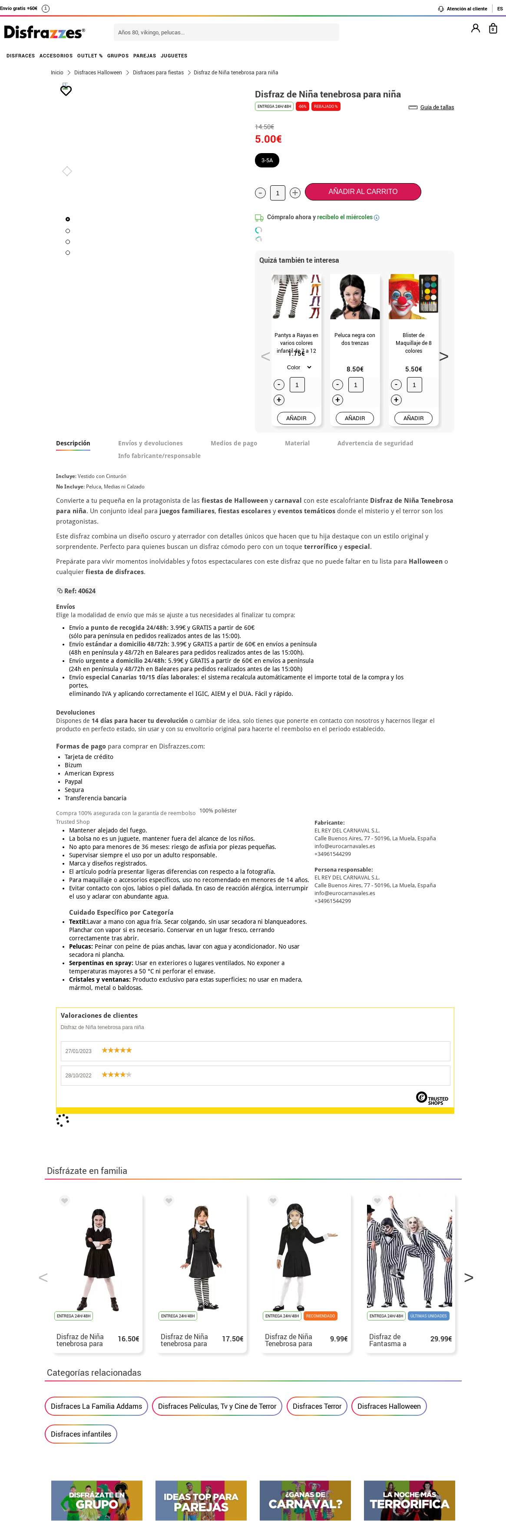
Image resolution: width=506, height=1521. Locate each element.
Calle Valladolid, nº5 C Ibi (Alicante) (372, 1413)
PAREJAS (144, 55)
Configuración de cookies (95, 1422)
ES (500, 8)
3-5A (267, 160)
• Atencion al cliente (82, 1401)
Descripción (73, 443)
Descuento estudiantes (91, 1359)
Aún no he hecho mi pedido (379, 1349)
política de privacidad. (284, 1168)
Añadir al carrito (363, 191)
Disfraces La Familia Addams (96, 1004)
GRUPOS (118, 55)
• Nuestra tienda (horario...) (95, 1349)
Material (297, 443)
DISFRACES (21, 55)
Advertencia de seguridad (375, 443)
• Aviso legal (70, 1391)
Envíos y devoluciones (150, 443)
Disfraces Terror (317, 1004)
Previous (262, 353)
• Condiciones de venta (86, 1380)
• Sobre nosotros (77, 1370)
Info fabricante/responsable (159, 455)
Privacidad (114, 1391)
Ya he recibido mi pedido (376, 1370)
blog (440, 1263)
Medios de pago (234, 443)
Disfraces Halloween (389, 1004)
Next (441, 353)
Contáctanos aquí (217, 1359)
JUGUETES (174, 55)
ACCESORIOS (56, 55)
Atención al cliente (462, 8)
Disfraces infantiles (81, 1031)
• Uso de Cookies (77, 1411)
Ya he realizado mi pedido (378, 1359)
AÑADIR (296, 418)
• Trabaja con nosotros (86, 1432)
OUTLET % (90, 55)
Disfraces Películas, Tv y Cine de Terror (217, 1004)
